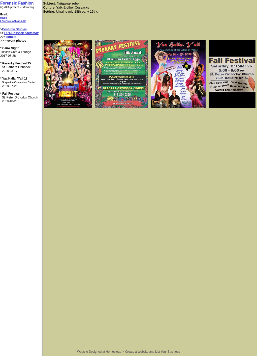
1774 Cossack (14, 33)
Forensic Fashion (17, 3)
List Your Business (167, 351)
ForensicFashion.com (13, 21)
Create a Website (137, 351)
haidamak (32, 33)
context (11, 37)
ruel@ (3, 17)
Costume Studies (14, 29)
